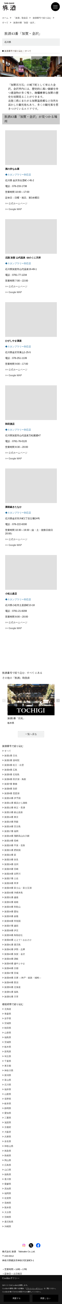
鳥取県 (7, 1151)
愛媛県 (7, 1184)
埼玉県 (7, 1056)
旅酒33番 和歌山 (12, 907)
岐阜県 (7, 1103)
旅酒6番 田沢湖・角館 (15, 779)
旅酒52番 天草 (11, 996)
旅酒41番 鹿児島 (12, 944)
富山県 (7, 1080)
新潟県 (7, 1075)
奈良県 (7, 1141)
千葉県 (7, 1061)
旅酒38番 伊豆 (11, 930)
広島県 (7, 1165)
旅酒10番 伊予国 (12, 798)
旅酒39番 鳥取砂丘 (13, 935)
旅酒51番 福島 (11, 992)
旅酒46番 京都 (11, 968)
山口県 (7, 1169)
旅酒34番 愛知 (11, 911)
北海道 (7, 1009)
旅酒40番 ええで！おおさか (18, 940)
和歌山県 (8, 1146)
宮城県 (7, 1023)
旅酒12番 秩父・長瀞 (14, 807)
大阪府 (7, 1132)
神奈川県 (8, 1070)
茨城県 (7, 1042)
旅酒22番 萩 (10, 855)
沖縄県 (7, 1226)
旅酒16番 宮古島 (12, 826)
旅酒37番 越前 (11, 925)
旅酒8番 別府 (10, 788)
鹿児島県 (8, 1221)
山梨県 (7, 1094)
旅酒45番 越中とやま (14, 963)
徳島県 (7, 1174)
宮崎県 (7, 1217)
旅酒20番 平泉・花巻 (14, 845)
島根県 (7, 1155)
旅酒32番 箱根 (11, 902)
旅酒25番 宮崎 (11, 869)
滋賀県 (7, 1122)
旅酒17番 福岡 (11, 831)
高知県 (7, 1188)
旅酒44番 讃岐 (11, 959)
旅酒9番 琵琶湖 (12, 793)
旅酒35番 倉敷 (11, 916)
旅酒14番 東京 (11, 817)
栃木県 (7, 1047)
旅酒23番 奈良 (11, 859)
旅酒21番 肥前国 (12, 850)
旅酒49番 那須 (11, 982)
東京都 (7, 1065)
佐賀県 (7, 1198)
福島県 (7, 1037)
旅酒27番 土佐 (11, 878)
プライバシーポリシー (34, 1288)
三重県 (7, 1117)
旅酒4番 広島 (10, 769)
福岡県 (7, 1193)
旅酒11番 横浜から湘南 (15, 803)
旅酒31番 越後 (11, 897)
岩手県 (7, 1018)
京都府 (7, 1127)
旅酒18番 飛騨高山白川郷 (17, 836)
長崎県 (7, 1202)
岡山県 (7, 1160)
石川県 (7, 1084)
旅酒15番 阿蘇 (11, 821)
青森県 (7, 1013)
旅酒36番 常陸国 (12, 921)
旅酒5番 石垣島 (12, 774)
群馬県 (7, 1051)
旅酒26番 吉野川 (12, 873)
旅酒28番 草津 (11, 883)
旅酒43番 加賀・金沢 (14, 954)
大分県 (7, 1212)
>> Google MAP (13, 209)
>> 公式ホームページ (16, 203)
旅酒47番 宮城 (11, 973)
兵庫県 (7, 1136)
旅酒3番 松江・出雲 (14, 765)
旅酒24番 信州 (11, 864)
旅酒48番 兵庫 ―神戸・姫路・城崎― (22, 977)
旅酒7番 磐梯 (10, 784)
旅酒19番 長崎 (11, 840)
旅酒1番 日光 (10, 755)
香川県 (7, 1179)
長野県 (7, 1099)
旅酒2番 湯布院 (12, 760)
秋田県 (7, 1028)
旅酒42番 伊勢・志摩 (14, 949)
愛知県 (7, 1113)
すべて (7, 751)
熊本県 (7, 1207)
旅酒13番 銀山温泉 (13, 812)
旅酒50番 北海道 (12, 987)
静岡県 (7, 1108)
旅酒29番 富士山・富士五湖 (18, 888)
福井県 (7, 1089)
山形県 (7, 1032)
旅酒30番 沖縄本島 (13, 892)
